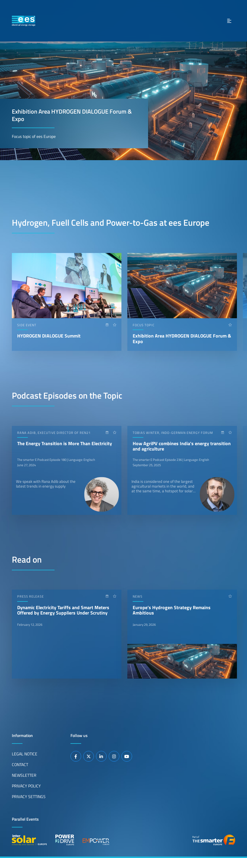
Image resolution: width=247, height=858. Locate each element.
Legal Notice (24, 754)
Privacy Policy (26, 786)
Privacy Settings (29, 796)
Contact (20, 764)
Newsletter (24, 775)
